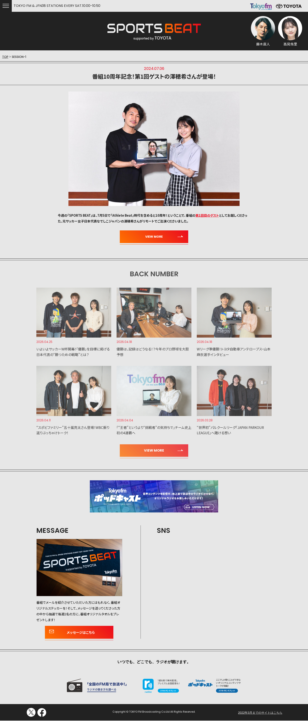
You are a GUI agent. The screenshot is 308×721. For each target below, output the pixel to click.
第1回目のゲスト (207, 215)
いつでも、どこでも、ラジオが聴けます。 (154, 474)
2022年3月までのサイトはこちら (260, 525)
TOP (5, 57)
